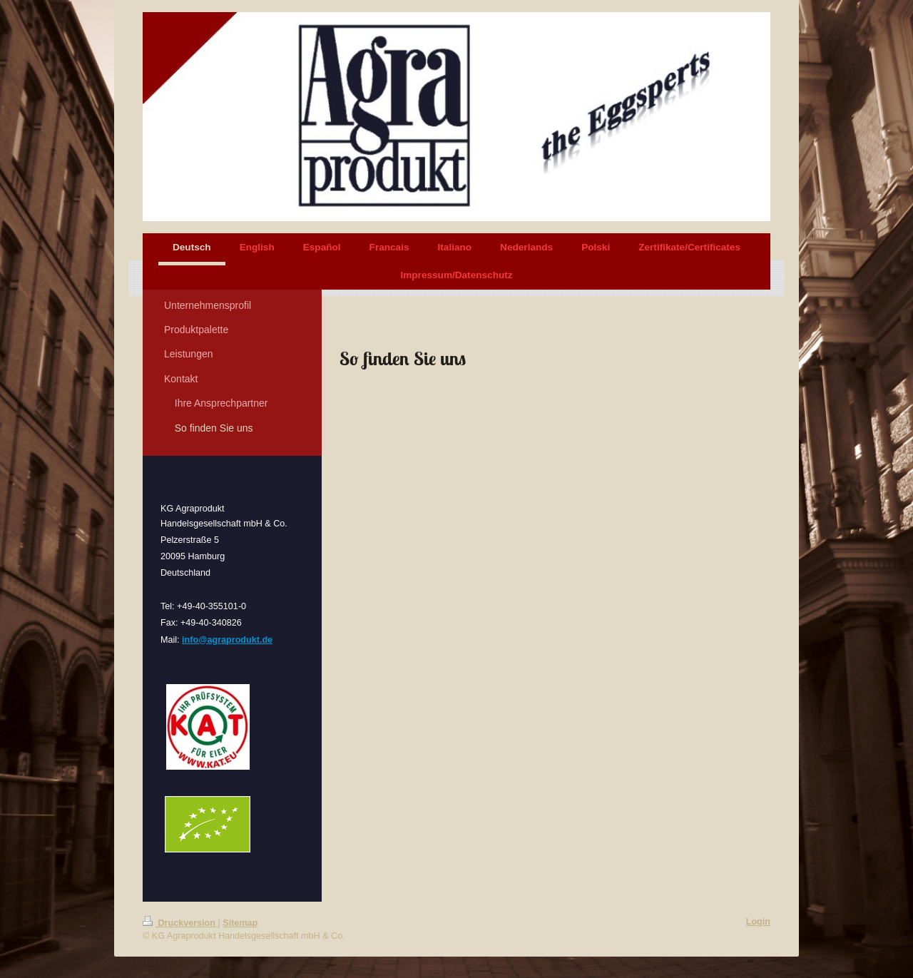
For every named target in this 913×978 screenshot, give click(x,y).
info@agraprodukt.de (227, 640)
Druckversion (180, 923)
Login (758, 922)
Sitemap (240, 923)
